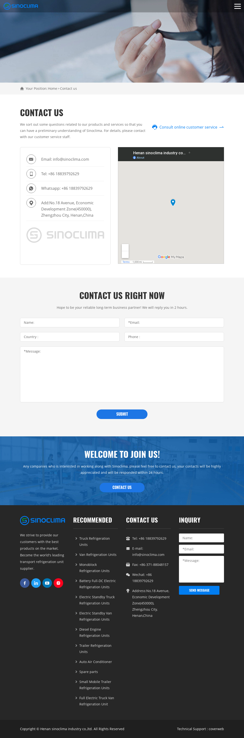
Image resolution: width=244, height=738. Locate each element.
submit (122, 414)
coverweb (216, 729)
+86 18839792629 (63, 173)
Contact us (68, 88)
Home (52, 88)
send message (199, 590)
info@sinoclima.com (71, 159)
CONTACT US (122, 487)
